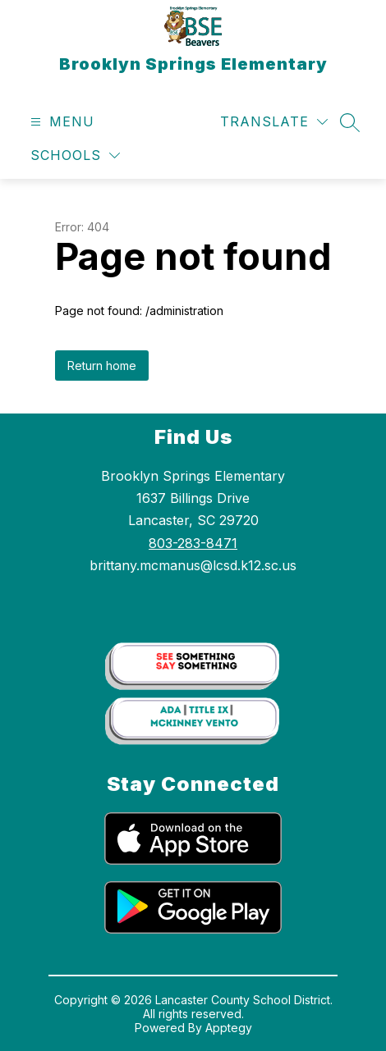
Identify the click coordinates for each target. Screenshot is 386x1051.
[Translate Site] (274, 122)
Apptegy (228, 1028)
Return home (101, 365)
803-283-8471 (193, 543)
